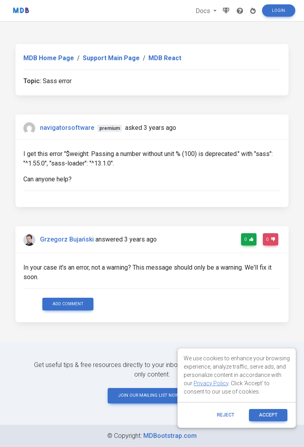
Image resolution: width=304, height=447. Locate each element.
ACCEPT (268, 415)
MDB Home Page (48, 58)
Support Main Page (111, 58)
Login (278, 10)
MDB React (164, 58)
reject (225, 415)
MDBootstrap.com (170, 435)
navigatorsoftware (67, 127)
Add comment (68, 303)
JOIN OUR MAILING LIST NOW (152, 395)
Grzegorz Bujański (67, 239)
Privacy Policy (211, 383)
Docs (204, 11)
